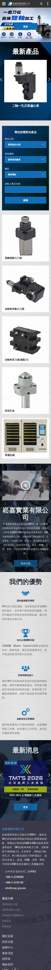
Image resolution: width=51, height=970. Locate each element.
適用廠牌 (9, 153)
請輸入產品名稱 (12, 183)
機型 (7, 168)
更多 (25, 26)
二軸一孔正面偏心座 (25, 105)
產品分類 (9, 138)
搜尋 (25, 200)
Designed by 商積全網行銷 (26, 961)
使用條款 (19, 968)
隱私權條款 (30, 968)
